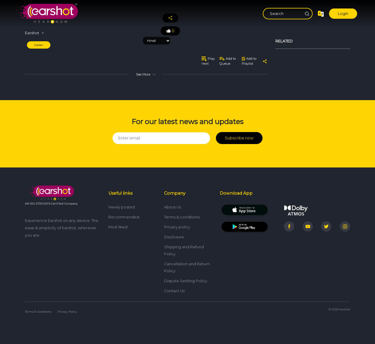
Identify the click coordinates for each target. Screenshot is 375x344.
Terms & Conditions (38, 311)
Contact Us (174, 291)
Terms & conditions (182, 217)
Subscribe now (239, 138)
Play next (208, 61)
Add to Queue (227, 61)
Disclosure (174, 237)
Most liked (117, 227)
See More (145, 74)
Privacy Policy (67, 311)
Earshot (32, 33)
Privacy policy (177, 227)
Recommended (123, 217)
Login (343, 13)
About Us (172, 207)
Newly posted (121, 207)
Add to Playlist (249, 61)
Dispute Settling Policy (185, 281)
